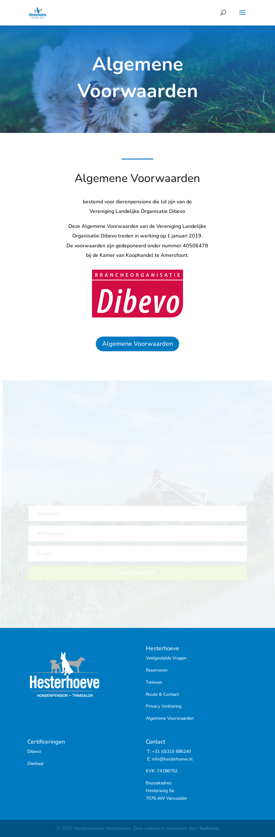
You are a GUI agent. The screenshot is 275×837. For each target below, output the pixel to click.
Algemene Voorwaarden (137, 343)
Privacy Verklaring (163, 706)
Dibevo (34, 751)
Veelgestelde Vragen (166, 658)
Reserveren (157, 670)
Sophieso (208, 828)
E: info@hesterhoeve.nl (169, 759)
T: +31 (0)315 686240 (168, 751)
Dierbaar (35, 764)
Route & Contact (162, 694)
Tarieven (154, 682)
